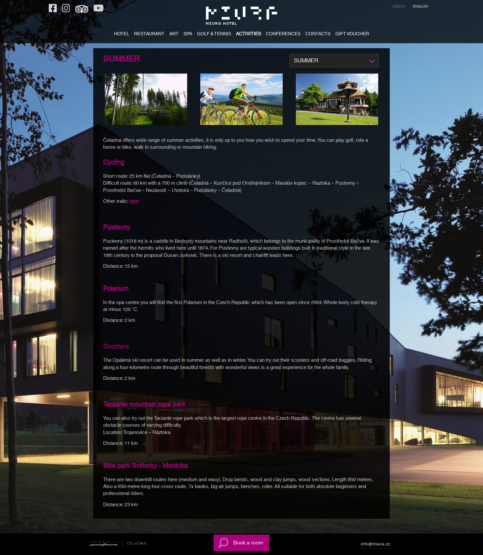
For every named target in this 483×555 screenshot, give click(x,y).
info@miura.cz (375, 545)
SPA (188, 34)
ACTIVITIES (248, 34)
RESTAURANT (149, 34)
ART (174, 34)
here (134, 201)
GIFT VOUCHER (352, 34)
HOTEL (121, 34)
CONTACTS (317, 34)
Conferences (283, 34)
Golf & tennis (214, 34)
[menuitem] (399, 7)
